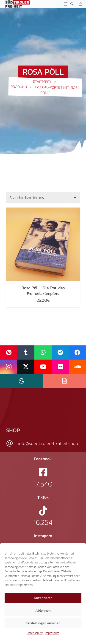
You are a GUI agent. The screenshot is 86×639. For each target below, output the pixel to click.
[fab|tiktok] (43, 510)
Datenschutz (35, 633)
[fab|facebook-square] (43, 472)
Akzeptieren (43, 597)
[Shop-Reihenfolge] (43, 197)
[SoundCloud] (77, 367)
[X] (25, 367)
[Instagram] (8, 367)
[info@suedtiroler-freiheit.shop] (12, 443)
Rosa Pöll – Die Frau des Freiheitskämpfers (43, 291)
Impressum (52, 633)
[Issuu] (64, 381)
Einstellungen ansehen (43, 623)
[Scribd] (21, 381)
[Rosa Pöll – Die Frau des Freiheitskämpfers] (43, 210)
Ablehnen (43, 610)
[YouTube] (43, 367)
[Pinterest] (8, 352)
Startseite (42, 81)
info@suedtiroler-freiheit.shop (48, 443)
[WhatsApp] (43, 352)
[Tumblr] (25, 352)
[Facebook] (77, 352)
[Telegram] (60, 352)
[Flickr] (60, 367)
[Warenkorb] (80, 4)
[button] (65, 4)
